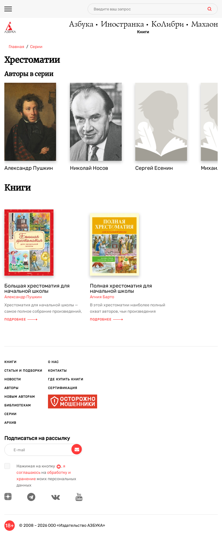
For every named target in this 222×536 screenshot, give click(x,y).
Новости (12, 379)
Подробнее (20, 319)
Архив (10, 423)
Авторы (11, 388)
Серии (10, 414)
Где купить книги (65, 379)
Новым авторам (19, 397)
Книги (143, 32)
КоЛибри (167, 25)
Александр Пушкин (28, 168)
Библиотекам (17, 405)
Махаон (204, 25)
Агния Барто (102, 296)
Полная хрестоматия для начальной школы (121, 288)
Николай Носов (89, 168)
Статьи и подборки (23, 371)
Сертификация (62, 388)
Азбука (81, 25)
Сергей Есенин (154, 168)
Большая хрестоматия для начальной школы (37, 288)
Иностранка (122, 25)
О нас (53, 362)
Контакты (57, 371)
